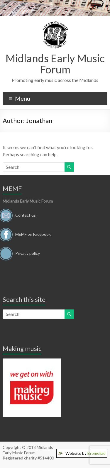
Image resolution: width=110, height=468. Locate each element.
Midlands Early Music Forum (55, 64)
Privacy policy (27, 252)
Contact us (25, 214)
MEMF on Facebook (33, 233)
